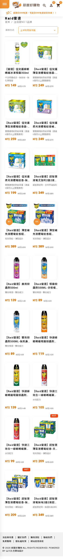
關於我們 (22, 537)
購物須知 (35, 537)
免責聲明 (7, 541)
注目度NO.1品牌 (23, 22)
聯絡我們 (48, 537)
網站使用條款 (37, 541)
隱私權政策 (20, 541)
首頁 (7, 22)
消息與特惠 (8, 537)
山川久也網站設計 (15, 551)
